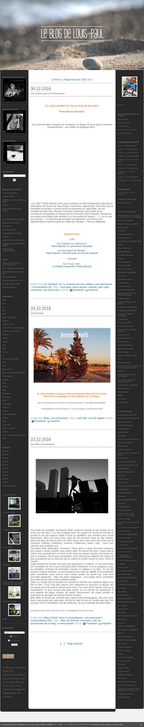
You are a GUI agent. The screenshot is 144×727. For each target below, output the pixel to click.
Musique (5, 380)
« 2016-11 (56, 79)
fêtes (63, 620)
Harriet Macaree (123, 489)
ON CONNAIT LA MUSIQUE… (128, 630)
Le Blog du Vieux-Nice (125, 541)
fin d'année (73, 620)
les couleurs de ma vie (125, 326)
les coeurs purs (52, 290)
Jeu (3, 355)
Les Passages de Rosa (126, 571)
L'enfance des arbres (125, 279)
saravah (92, 287)
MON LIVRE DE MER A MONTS (13, 373)
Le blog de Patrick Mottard (127, 310)
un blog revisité (65, 623)
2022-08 (5, 458)
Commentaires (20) (41, 620)
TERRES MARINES (9, 277)
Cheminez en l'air (124, 238)
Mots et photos (7, 376)
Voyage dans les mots (125, 694)
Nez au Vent (122, 619)
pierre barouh (80, 287)
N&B (4, 383)
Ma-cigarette (122, 591)
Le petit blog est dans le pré (127, 560)
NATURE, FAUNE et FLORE (128, 616)
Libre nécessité (123, 581)
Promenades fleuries (9, 414)
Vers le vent (122, 678)
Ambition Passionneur (125, 425)
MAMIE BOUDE (123, 595)
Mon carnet (122, 612)
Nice (4, 390)
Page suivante (74, 643)
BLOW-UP (121, 231)
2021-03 (5, 472)
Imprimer (92, 290)
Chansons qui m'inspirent (11, 331)
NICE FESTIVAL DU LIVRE (127, 355)
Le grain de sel (123, 545)
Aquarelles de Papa (9, 601)
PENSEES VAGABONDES (127, 640)
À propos (121, 105)
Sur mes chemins (124, 661)
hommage (65, 287)
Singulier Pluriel (123, 392)
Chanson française (124, 449)
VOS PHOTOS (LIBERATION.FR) (8, 249)
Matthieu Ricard (123, 342)
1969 (4, 300)
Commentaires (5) (41, 287)
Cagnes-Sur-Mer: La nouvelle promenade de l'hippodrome (12, 583)
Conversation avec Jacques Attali (129, 241)
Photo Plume (122, 643)
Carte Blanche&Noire (9, 193)
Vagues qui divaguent (125, 675)
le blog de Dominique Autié (127, 199)
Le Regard (121, 564)
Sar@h (120, 654)
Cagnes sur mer (8, 324)
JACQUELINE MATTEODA (127, 500)
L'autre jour (122, 503)
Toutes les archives (9, 486)
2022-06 (5, 465)
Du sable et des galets (125, 255)
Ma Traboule (122, 588)
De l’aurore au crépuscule (127, 462)
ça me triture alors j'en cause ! (128, 439)
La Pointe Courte (8, 512)
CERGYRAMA (123, 446)
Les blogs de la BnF (125, 323)
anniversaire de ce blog (43, 623)
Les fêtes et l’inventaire (95, 403)
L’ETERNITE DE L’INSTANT (128, 585)
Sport (4, 421)
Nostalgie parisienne (125, 133)
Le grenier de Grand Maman (128, 548)
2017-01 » (87, 79)
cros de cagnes (96, 418)
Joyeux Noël (37, 313)
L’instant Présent (8, 196)
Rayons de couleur (124, 650)
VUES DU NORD (124, 697)
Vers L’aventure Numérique (127, 682)
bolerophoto (122, 436)
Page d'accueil (72, 79)
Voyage (5, 432)
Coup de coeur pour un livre (127, 130)
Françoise (121, 159)
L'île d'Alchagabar (124, 507)
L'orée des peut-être (125, 510)
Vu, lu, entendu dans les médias (13, 435)
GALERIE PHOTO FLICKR (12, 233)
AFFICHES (6, 565)
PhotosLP (5, 205)
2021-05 (5, 468)
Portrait (5, 411)
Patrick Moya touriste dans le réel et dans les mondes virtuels (129, 367)
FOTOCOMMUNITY (9, 230)
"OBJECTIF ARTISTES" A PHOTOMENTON (11, 264)
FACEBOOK (6, 226)
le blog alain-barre (124, 298)
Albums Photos (9, 495)
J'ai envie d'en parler (125, 269)
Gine (120, 165)
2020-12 (5, 475)
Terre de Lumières (124, 203)
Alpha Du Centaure (124, 422)
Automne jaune (123, 119)
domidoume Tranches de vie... (128, 465)
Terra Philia (122, 664)
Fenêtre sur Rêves (124, 262)
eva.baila (121, 258)
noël (79, 418)
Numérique (6, 397)
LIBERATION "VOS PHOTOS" (13, 240)
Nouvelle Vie (6, 393)
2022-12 (5, 451)
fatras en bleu (122, 482)
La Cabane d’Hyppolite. (10, 530)
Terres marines (7, 547)
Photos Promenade (124, 647)
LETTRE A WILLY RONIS (11, 284)
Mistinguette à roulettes (126, 348)
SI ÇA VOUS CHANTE (126, 657)
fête (85, 418)
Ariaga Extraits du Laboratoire (128, 224)
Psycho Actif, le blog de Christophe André (126, 380)
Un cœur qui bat (123, 671)
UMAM (120, 395)
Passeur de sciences (125, 636)
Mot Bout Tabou (123, 352)
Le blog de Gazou (124, 531)
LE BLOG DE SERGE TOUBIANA (125, 315)
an (99, 620)
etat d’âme (121, 475)
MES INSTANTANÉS (125, 345)
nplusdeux (121, 623)
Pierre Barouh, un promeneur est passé (72, 246)
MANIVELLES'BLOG (125, 598)
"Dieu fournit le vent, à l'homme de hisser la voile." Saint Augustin (129, 216)
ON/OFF (121, 633)
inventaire (85, 620)
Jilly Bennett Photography (127, 272)
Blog (4, 314)
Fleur (4, 348)
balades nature (123, 432)
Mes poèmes (7, 369)
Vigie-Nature (122, 399)
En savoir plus (117, 725)
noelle (120, 149)
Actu (4, 303)
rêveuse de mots (123, 388)
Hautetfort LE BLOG (125, 493)
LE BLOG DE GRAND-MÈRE (128, 534)
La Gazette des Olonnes (126, 290)
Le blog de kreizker (124, 538)
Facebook (77, 290)
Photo (4, 400)
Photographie (7, 404)
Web (4, 438)
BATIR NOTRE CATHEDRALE (13, 268)
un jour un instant (8, 428)
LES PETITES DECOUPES (127, 578)
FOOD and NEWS (124, 265)
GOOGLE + (6, 237)
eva (119, 146)
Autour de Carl (123, 227)
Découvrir (5, 334)
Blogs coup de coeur (9, 317)
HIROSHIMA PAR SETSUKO (12, 280)
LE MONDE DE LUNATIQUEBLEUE (125, 556)
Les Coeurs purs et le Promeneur (48, 93)
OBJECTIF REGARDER (126, 626)
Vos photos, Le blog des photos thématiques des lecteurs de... (129, 689)
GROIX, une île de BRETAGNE (129, 486)
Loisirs (4, 366)
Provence (5, 418)
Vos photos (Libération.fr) (126, 685)
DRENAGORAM (123, 468)
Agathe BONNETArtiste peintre (129, 418)
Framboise (122, 172)
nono (119, 359)
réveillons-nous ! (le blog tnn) (128, 385)
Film (3, 345)
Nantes (5, 386)
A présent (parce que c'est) (127, 415)
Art (3, 307)
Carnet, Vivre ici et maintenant (13, 328)
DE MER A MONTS (9, 287)
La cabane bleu (123, 283)
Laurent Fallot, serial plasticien (128, 527)
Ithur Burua (121, 496)
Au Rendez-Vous (124, 429)
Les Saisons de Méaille (10, 359)
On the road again (124, 362)
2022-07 (5, 461)
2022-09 (5, 454)
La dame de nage (124, 519)
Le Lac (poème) (123, 126)
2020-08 (5, 479)
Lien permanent (103, 284)
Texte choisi (6, 425)
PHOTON (121, 371)
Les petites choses (124, 574)
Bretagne (5, 321)
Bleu (4, 310)
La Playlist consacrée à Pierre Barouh (72, 266)
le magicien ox (123, 319)
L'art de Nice (122, 276)
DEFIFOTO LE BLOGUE (11, 223)
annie (120, 152)
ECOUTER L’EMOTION (126, 472)
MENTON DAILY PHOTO (126, 602)
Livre (4, 362)
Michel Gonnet (123, 609)
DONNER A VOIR (124, 251)
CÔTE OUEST (123, 458)
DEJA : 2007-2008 (124, 248)
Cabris (4, 619)
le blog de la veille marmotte (127, 307)
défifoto (5, 338)
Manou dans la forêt (125, 338)
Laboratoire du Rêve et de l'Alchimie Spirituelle (127, 294)
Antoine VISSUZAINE (125, 220)
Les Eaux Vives (123, 567)
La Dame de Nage (124, 286)
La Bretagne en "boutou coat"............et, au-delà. (126, 514)
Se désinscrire (14, 640)
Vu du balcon (122, 402)
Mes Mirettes (122, 605)
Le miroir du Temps (124, 552)
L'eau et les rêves (124, 123)
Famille (5, 341)
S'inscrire (14, 636)
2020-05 (5, 482)
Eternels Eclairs (123, 479)
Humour (5, 352)
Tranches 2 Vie (123, 668)
